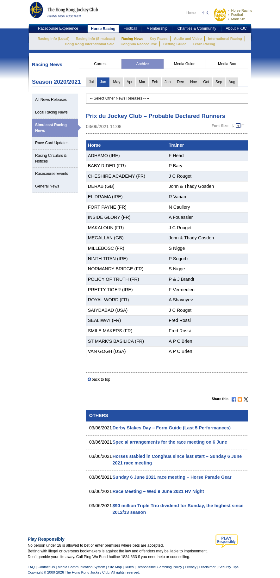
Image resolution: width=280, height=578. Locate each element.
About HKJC (236, 28)
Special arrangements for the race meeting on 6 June (170, 442)
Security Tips (228, 567)
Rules (129, 567)
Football (237, 14)
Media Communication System (81, 567)
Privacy (190, 567)
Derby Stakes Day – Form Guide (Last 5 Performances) (172, 427)
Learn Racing (204, 44)
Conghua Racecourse (139, 44)
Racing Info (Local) (53, 38)
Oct (206, 82)
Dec (180, 82)
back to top (101, 379)
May (116, 82)
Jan (168, 82)
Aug (231, 82)
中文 (205, 13)
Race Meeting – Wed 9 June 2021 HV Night (158, 491)
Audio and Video (188, 38)
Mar (142, 82)
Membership (156, 28)
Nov (193, 82)
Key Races (158, 38)
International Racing (225, 38)
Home (191, 13)
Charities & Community (196, 28)
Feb (155, 82)
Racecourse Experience (58, 28)
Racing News (132, 38)
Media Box (227, 64)
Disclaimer (207, 567)
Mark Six (238, 19)
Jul (91, 82)
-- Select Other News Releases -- (119, 98)
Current (100, 64)
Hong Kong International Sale (89, 44)
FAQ (31, 567)
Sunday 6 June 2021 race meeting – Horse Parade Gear (172, 477)
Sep (218, 82)
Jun (103, 82)
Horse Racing (241, 10)
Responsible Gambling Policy (159, 567)
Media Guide (185, 64)
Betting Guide (174, 44)
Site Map (115, 567)
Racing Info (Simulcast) (95, 38)
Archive (142, 64)
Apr (130, 82)
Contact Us (46, 567)
